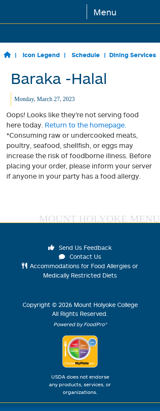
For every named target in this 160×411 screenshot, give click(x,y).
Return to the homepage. (85, 125)
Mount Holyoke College (106, 304)
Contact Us (80, 256)
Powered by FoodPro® (80, 324)
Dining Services (132, 54)
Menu (104, 12)
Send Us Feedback (80, 247)
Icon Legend (41, 54)
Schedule (86, 54)
